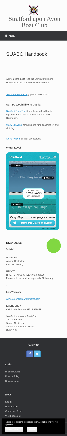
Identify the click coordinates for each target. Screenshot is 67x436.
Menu (10, 35)
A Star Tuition (13, 138)
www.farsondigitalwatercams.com (23, 299)
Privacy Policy (12, 376)
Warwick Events (14, 125)
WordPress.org (12, 416)
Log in (8, 401)
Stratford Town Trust (16, 111)
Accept (32, 429)
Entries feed (11, 406)
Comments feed (13, 411)
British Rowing (12, 371)
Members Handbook (17, 94)
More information (14, 430)
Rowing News (12, 381)
